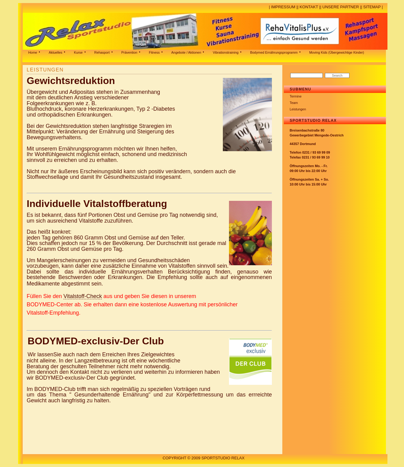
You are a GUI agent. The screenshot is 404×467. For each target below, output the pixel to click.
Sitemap (372, 7)
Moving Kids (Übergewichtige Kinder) (336, 52)
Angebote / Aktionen (186, 52)
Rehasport (102, 52)
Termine (296, 96)
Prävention (129, 52)
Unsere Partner (340, 7)
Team (294, 103)
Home (32, 52)
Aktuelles (55, 52)
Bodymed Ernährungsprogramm (274, 52)
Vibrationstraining (225, 52)
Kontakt (308, 7)
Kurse (78, 52)
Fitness (154, 52)
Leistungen (298, 109)
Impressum (283, 7)
